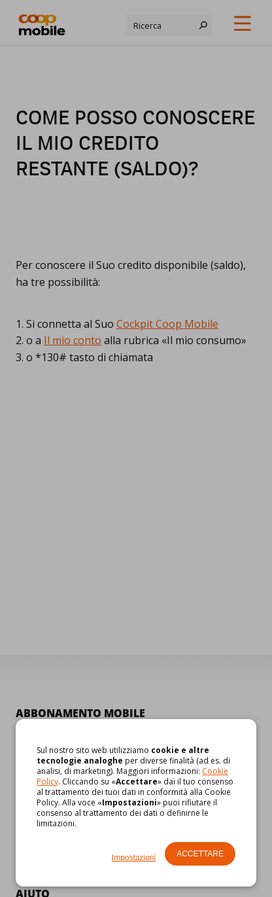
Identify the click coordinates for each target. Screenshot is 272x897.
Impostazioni (134, 857)
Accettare (200, 853)
